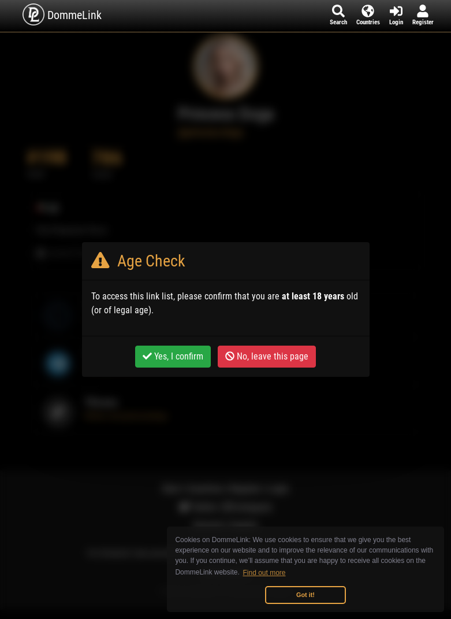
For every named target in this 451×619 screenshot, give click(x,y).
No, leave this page (266, 356)
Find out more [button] (264, 573)
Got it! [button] (305, 594)
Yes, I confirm (173, 356)
